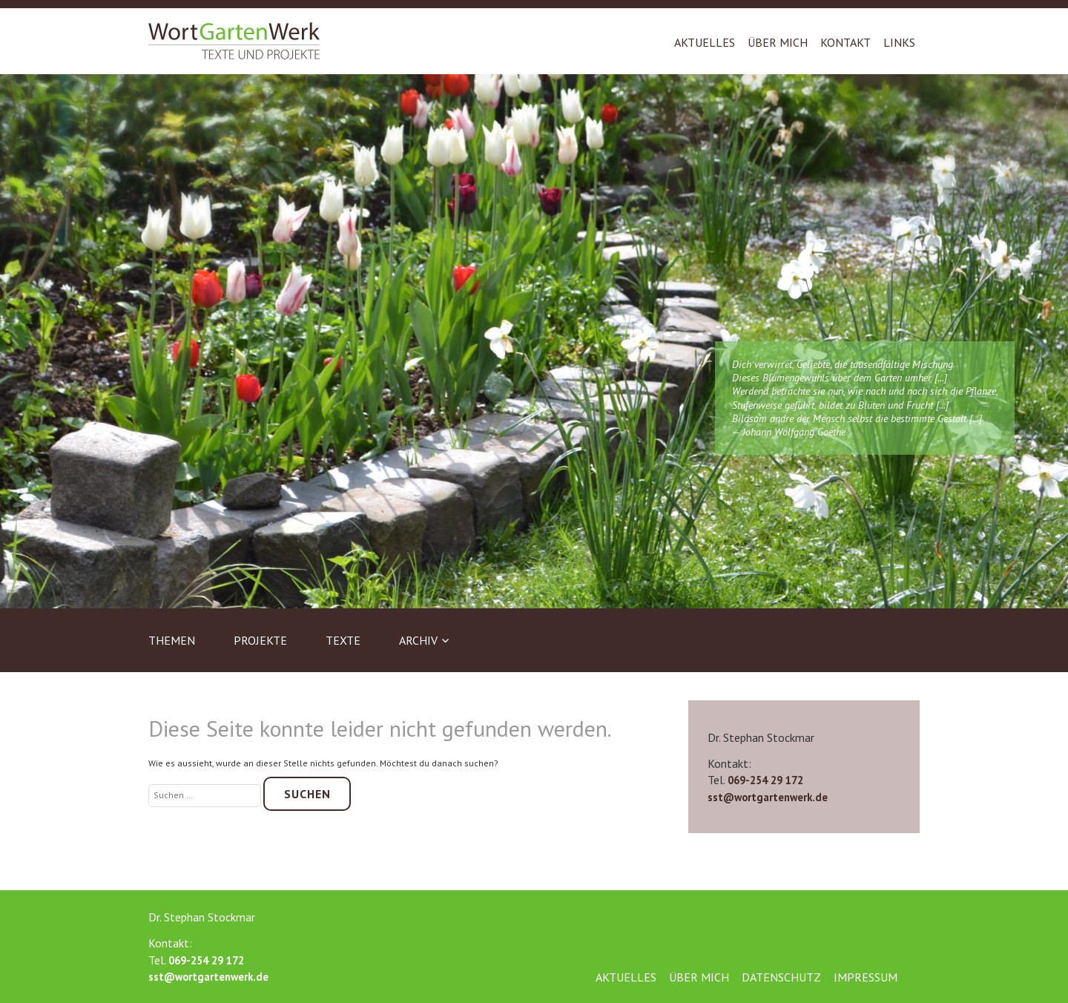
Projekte (260, 640)
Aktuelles (704, 42)
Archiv (418, 640)
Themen (171, 640)
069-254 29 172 (765, 780)
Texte (343, 640)
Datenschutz (781, 977)
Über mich (778, 42)
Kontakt (845, 42)
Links (899, 42)
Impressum (865, 977)
